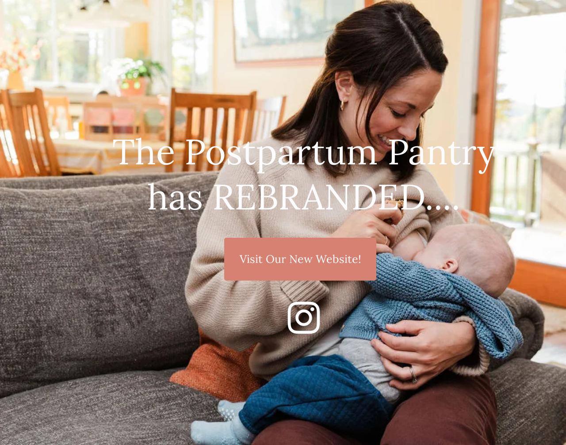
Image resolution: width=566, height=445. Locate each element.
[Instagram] (303, 317)
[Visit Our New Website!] (300, 259)
